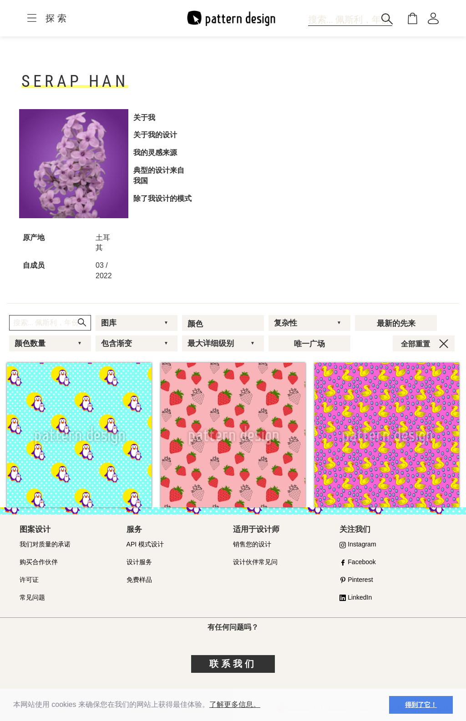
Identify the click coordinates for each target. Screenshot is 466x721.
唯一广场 (309, 343)
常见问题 (32, 597)
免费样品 (139, 579)
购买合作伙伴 (39, 562)
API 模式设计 (145, 544)
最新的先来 (396, 323)
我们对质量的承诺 (45, 544)
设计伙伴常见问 (255, 562)
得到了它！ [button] (421, 704)
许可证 (29, 579)
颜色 (195, 323)
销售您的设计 (252, 544)
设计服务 (139, 562)
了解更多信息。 (234, 704)
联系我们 (233, 663)
